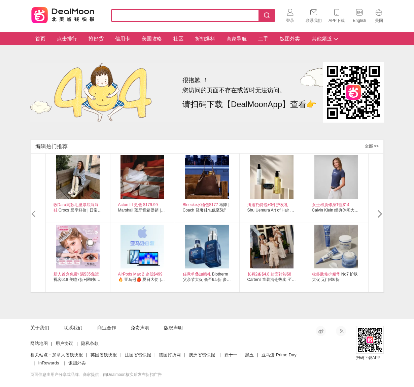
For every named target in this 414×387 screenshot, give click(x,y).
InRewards (48, 362)
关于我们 (39, 327)
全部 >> (372, 146)
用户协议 (64, 343)
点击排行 (67, 38)
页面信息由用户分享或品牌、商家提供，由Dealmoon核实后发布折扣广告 (96, 374)
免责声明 (140, 327)
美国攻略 (152, 38)
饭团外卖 (290, 38)
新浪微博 (321, 331)
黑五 (249, 354)
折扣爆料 (205, 38)
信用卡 (122, 38)
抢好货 (96, 38)
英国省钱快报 (104, 354)
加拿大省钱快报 (67, 354)
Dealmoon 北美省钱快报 (63, 14)
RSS (341, 331)
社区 (178, 38)
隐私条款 (90, 343)
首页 (40, 38)
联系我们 (73, 327)
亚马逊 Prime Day (279, 354)
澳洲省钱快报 (202, 354)
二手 (263, 38)
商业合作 (106, 327)
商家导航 (237, 38)
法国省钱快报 (138, 354)
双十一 (230, 354)
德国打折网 (170, 354)
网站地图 (39, 343)
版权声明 (173, 327)
